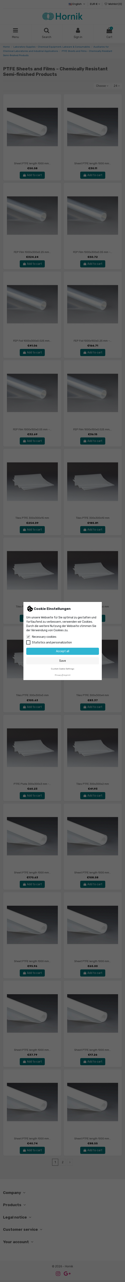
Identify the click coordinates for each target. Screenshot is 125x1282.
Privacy (58, 675)
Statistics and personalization (49, 642)
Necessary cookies (41, 637)
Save (62, 661)
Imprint (66, 675)
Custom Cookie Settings (62, 669)
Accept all (62, 651)
